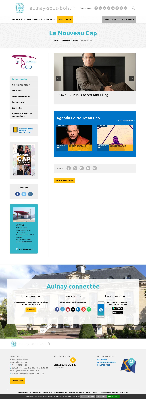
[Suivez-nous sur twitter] (23, 194)
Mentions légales (60, 393)
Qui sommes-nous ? (21, 85)
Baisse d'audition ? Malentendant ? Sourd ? (28, 374)
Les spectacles (18, 102)
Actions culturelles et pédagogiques (22, 115)
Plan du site (124, 393)
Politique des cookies (76, 393)
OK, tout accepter (87, 396)
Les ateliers (17, 91)
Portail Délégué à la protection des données (102, 393)
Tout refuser (101, 396)
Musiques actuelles (21, 96)
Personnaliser (113, 396)
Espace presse (23, 393)
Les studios (17, 108)
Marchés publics (35, 393)
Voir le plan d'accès (26, 249)
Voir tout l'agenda (125, 121)
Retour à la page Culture (64, 180)
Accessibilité (47, 393)
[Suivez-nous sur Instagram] (30, 194)
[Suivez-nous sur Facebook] (17, 194)
